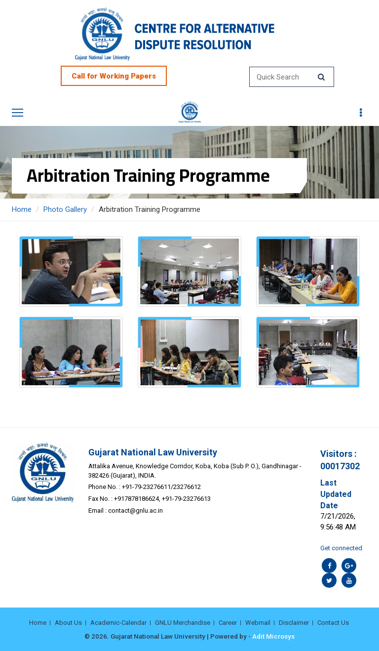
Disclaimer (294, 622)
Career (228, 622)
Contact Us (333, 622)
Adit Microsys (273, 636)
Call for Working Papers (114, 76)
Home (22, 209)
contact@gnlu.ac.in (135, 510)
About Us (68, 622)
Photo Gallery (65, 209)
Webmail (257, 622)
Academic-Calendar (118, 622)
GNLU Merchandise (182, 622)
